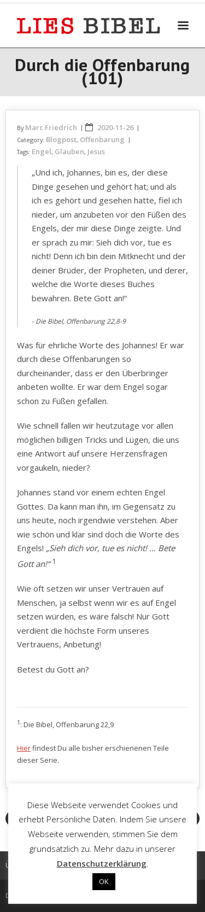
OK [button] (104, 881)
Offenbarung (102, 139)
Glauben (69, 151)
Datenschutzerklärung (102, 863)
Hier (24, 748)
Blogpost (61, 139)
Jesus (96, 151)
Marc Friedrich (51, 127)
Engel (41, 151)
